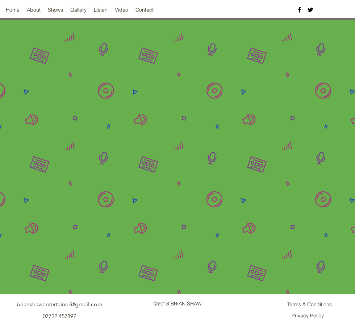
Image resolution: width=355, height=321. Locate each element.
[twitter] (310, 9)
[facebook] (299, 9)
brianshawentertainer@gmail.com (60, 304)
